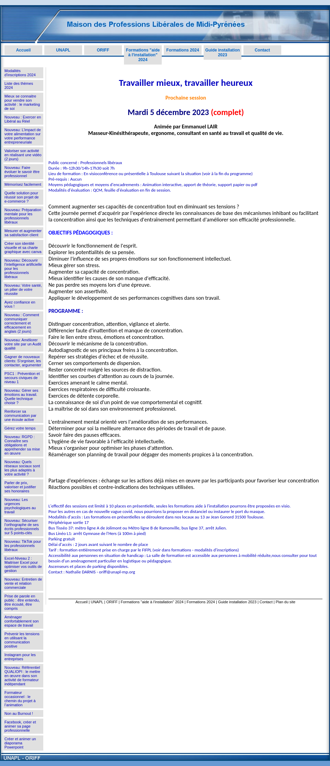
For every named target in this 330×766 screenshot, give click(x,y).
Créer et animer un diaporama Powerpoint (20, 743)
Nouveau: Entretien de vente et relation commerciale (23, 583)
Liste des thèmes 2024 (18, 85)
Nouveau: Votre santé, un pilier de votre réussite (23, 289)
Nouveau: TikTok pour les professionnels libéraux (22, 545)
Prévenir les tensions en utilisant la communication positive (21, 640)
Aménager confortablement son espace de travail (21, 621)
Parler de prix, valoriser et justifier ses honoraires (20, 487)
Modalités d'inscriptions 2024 (20, 73)
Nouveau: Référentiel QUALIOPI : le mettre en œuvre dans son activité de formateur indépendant (22, 675)
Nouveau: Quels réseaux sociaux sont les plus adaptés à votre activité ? (22, 468)
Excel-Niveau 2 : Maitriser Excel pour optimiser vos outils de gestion (23, 564)
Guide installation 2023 (222, 52)
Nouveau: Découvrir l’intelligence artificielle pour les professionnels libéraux (23, 268)
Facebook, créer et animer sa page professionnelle (20, 726)
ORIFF (103, 50)
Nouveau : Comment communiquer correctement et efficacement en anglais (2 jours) (21, 323)
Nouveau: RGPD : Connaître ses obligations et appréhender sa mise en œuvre (22, 445)
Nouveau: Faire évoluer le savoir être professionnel (21, 171)
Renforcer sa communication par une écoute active (20, 415)
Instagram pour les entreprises (20, 657)
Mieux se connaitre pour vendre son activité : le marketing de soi (22, 102)
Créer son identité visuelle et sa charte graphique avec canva (23, 247)
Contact (262, 50)
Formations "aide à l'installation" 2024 (143, 55)
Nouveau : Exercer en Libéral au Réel (22, 119)
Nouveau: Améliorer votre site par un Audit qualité (22, 344)
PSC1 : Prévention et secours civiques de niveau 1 (22, 377)
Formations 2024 (182, 50)
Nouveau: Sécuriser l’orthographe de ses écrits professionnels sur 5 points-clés (21, 526)
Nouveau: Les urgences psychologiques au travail (20, 506)
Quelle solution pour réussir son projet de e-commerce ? (21, 197)
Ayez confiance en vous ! (19, 304)
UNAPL (63, 50)
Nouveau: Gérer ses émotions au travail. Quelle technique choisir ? (21, 396)
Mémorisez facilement (22, 184)
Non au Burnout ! (18, 713)
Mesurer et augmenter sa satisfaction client (23, 233)
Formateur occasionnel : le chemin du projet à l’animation (20, 698)
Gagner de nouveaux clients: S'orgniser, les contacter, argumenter (22, 361)
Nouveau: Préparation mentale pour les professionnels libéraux (22, 216)
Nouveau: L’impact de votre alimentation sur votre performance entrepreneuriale (22, 136)
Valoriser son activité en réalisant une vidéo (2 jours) (23, 155)
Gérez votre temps (19, 428)
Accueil (23, 50)
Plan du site (285, 602)
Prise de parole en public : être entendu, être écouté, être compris (22, 602)
